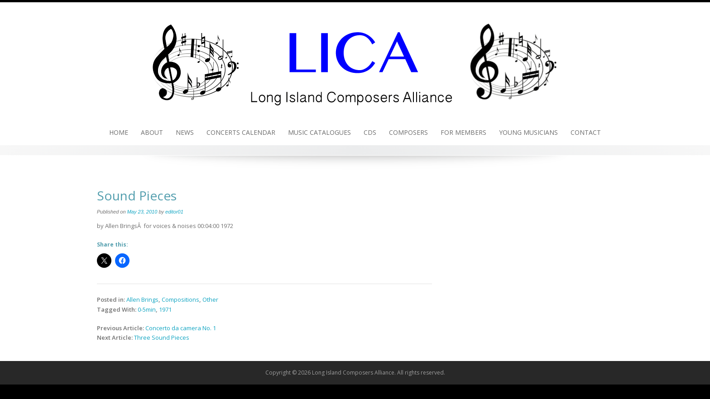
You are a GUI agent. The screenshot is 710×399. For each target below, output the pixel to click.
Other (210, 299)
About (152, 132)
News (185, 132)
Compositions (180, 299)
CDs (370, 132)
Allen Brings (142, 299)
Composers (408, 132)
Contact (586, 132)
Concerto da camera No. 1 (180, 328)
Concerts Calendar (240, 132)
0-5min (147, 309)
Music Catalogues (319, 132)
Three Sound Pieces (161, 337)
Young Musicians (528, 132)
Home (118, 132)
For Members (463, 132)
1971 (165, 309)
